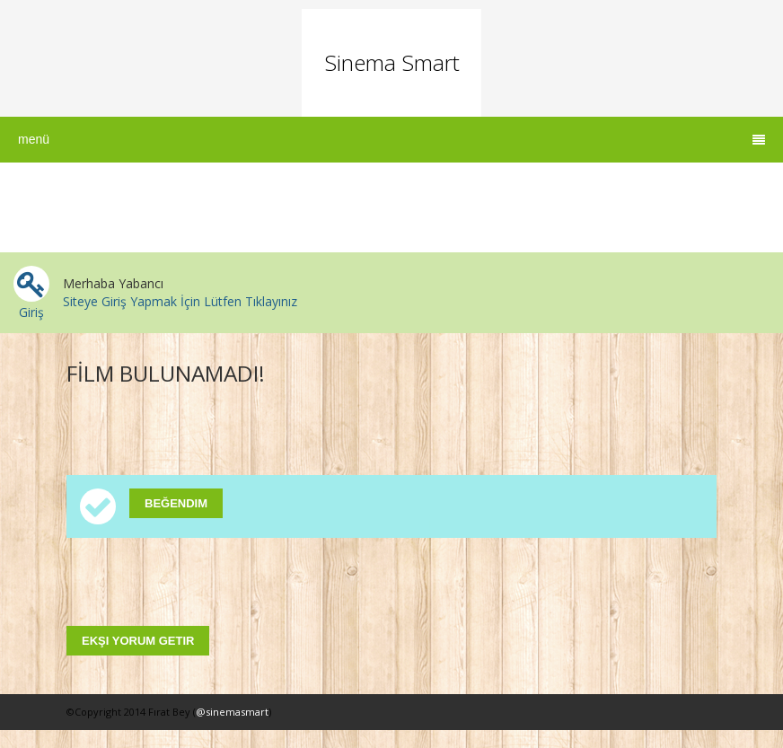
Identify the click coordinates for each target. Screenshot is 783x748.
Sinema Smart (391, 62)
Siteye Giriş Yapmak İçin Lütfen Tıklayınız (180, 301)
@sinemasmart (232, 711)
